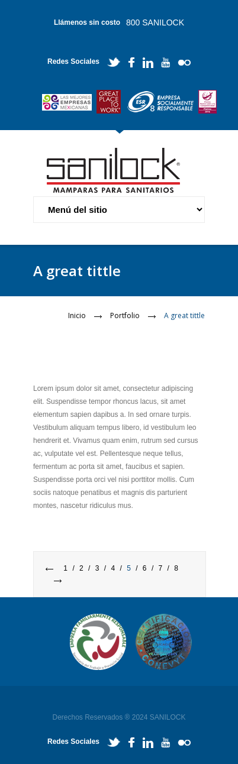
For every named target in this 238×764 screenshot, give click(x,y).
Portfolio (125, 315)
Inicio (77, 315)
